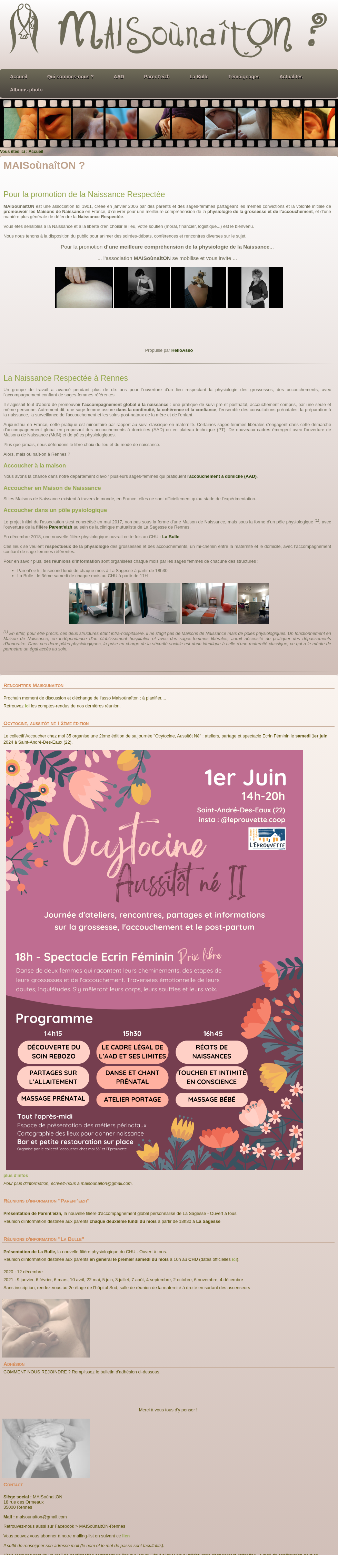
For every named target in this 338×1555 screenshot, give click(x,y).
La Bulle (199, 76)
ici (27, 705)
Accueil (18, 76)
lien (126, 1535)
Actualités (290, 76)
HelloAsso (182, 350)
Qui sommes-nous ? (70, 76)
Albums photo (26, 90)
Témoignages (244, 76)
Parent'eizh (157, 76)
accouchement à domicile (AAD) (223, 476)
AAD (119, 76)
